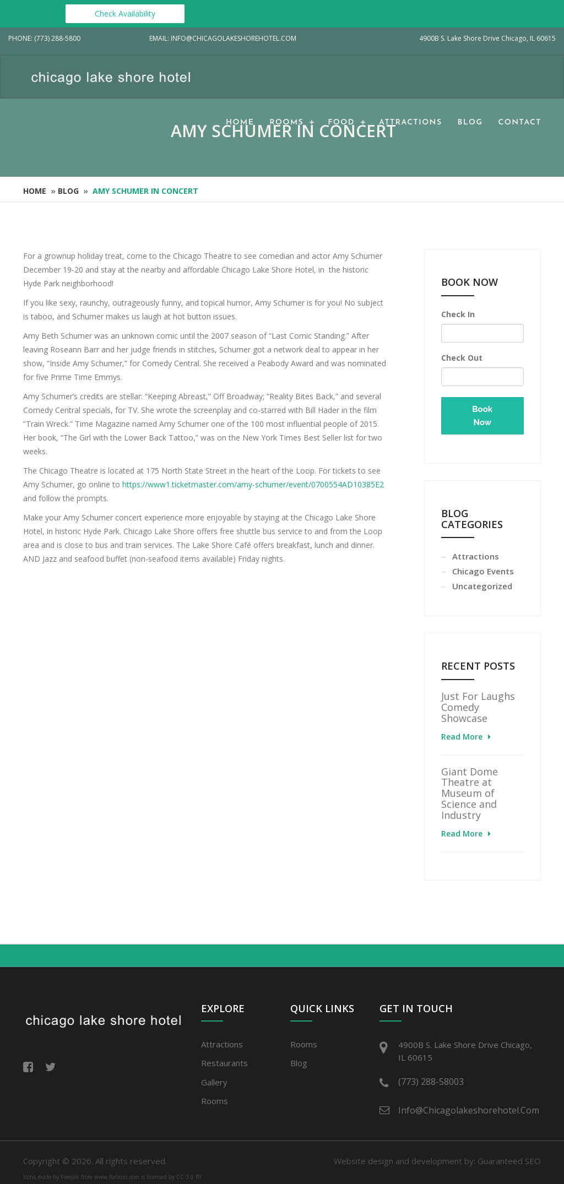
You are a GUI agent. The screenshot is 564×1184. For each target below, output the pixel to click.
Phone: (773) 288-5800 (44, 38)
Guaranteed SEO (509, 1160)
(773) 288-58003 (431, 1082)
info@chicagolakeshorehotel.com (466, 1110)
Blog (470, 122)
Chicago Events (483, 571)
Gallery (214, 1082)
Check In (458, 314)
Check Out (461, 357)
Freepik (70, 1177)
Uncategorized (482, 585)
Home (240, 122)
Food (341, 122)
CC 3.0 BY (189, 1177)
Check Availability (125, 13)
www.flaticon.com (116, 1177)
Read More (461, 736)
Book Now (482, 415)
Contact (519, 122)
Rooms (286, 122)
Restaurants (224, 1062)
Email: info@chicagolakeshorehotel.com (222, 38)
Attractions (410, 122)
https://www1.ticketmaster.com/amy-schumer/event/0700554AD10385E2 (253, 484)
